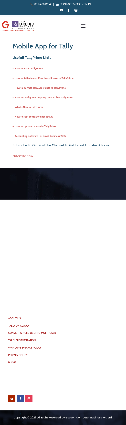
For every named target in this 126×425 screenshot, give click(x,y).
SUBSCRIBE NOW (23, 156)
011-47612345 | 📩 (45, 4)
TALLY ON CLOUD (18, 325)
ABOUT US (14, 318)
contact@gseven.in (75, 4)
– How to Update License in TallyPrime (34, 126)
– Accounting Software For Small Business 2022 (39, 136)
